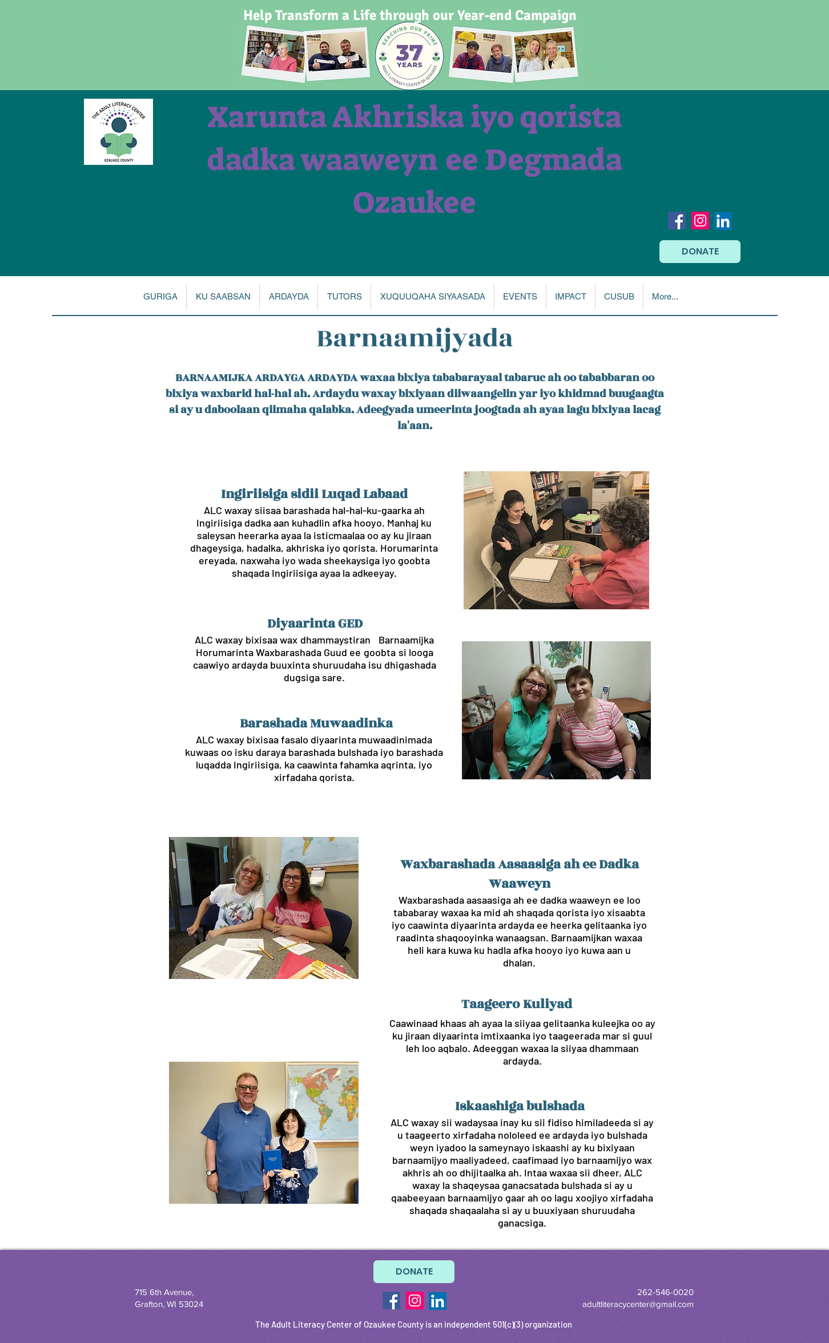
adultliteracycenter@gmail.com (638, 1304)
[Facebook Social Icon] (677, 220)
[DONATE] (700, 251)
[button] (222, 296)
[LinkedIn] (723, 221)
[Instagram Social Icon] (700, 220)
